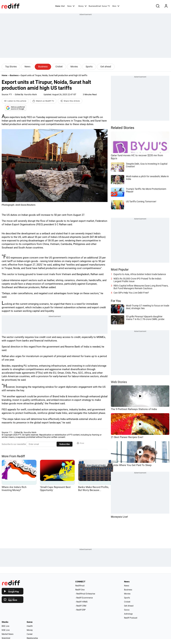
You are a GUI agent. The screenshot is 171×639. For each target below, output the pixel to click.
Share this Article (70, 101)
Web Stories (119, 382)
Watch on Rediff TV (43, 101)
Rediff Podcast (130, 618)
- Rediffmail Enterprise (85, 594)
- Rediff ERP (80, 610)
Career (30, 634)
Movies (74, 66)
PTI (10, 94)
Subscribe (64, 444)
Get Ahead (128, 606)
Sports (89, 66)
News (70, 6)
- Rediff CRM (80, 606)
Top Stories (11, 66)
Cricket (59, 66)
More (115, 6)
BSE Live (5, 626)
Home (57, 6)
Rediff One (79, 590)
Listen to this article (15, 101)
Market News (7, 634)
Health (30, 626)
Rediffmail (79, 586)
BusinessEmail (95, 6)
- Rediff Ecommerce (84, 598)
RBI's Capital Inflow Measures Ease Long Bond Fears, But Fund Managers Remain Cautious (141, 287)
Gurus (104, 6)
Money (82, 6)
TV (109, 6)
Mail (63, 6)
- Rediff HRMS (81, 602)
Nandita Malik (30, 94)
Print (80, 443)
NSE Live (6, 630)
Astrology (128, 614)
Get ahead (105, 66)
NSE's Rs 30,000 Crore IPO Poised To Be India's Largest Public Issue (137, 280)
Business (43, 66)
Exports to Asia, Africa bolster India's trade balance (140, 274)
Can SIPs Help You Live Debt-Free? (131, 292)
